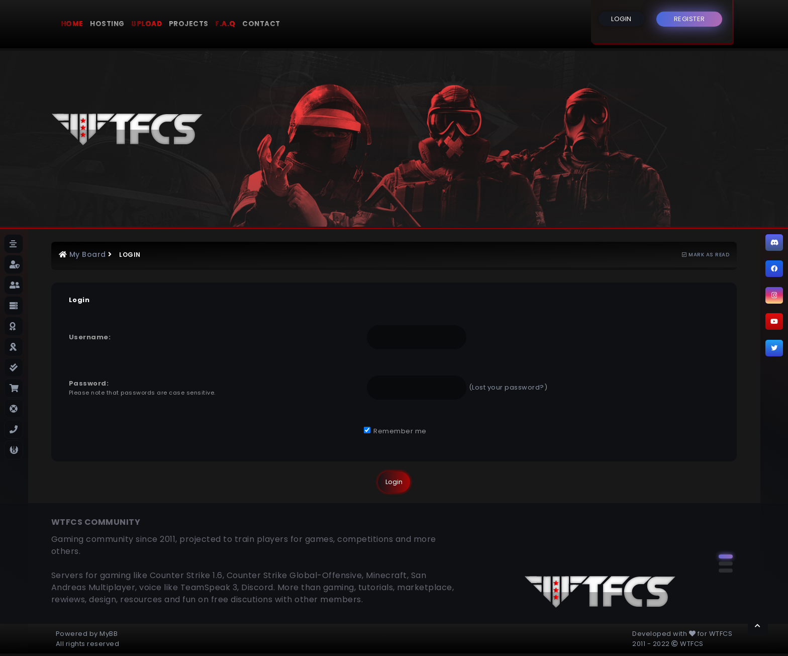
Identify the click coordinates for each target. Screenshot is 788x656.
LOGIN (621, 19)
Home (72, 24)
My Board (87, 254)
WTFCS (721, 633)
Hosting (107, 24)
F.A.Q (225, 24)
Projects (189, 24)
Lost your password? (508, 387)
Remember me (395, 431)
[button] (726, 556)
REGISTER (689, 19)
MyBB (109, 633)
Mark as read (705, 254)
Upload (146, 24)
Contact (261, 24)
